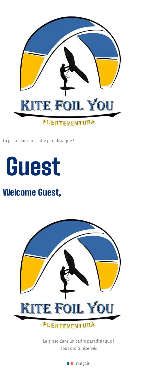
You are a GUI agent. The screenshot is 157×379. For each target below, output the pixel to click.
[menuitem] (79, 363)
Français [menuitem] (82, 363)
